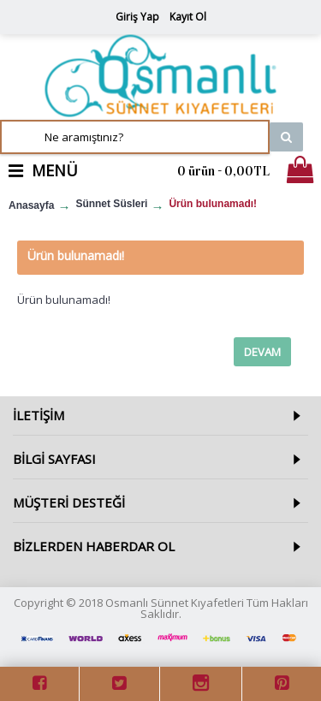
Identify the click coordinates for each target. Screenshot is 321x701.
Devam (262, 351)
